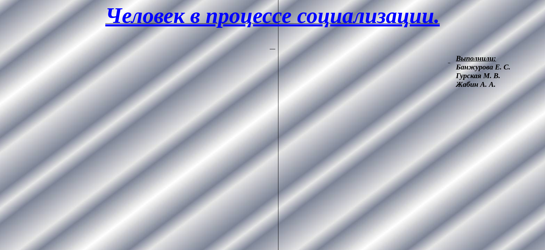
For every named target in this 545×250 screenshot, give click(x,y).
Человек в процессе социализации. (272, 15)
